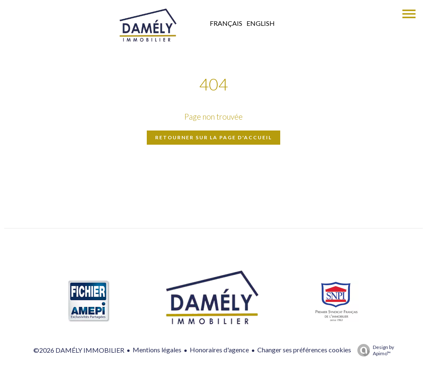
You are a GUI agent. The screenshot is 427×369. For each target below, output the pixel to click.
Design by (373, 350)
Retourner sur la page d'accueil (213, 137)
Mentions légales (157, 350)
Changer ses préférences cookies (304, 350)
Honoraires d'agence (219, 350)
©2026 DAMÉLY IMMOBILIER (78, 350)
